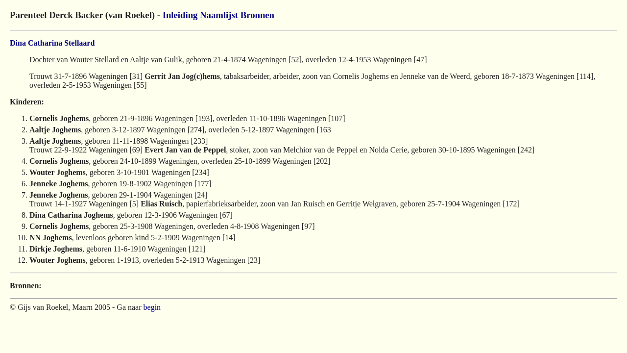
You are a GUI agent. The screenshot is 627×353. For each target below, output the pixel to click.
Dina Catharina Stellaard (52, 43)
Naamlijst (219, 15)
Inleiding (180, 15)
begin (152, 307)
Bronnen (257, 15)
